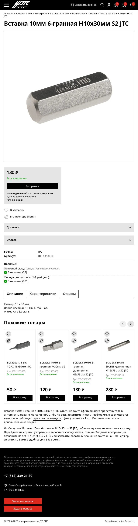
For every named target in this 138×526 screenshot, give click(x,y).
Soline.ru (129, 521)
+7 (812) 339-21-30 (39, 436)
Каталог (20, 13)
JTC (40, 252)
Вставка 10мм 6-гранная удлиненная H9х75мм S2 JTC (83, 368)
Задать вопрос (22, 509)
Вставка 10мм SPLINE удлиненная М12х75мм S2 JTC (118, 366)
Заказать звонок (83, 5)
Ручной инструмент (38, 13)
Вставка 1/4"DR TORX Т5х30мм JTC (19, 364)
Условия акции (14, 200)
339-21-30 (18, 475)
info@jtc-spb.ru (16, 490)
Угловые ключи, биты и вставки (69, 13)
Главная (8, 13)
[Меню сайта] (6, 4)
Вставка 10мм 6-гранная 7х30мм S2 (52, 364)
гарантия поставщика (47, 418)
